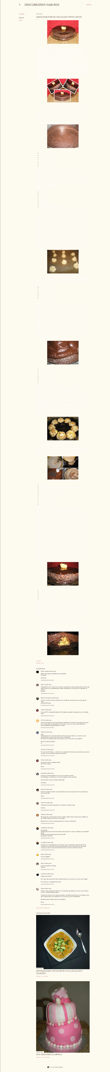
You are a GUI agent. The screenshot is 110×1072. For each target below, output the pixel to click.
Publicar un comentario (43, 908)
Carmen (43, 802)
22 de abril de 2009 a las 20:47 (47, 810)
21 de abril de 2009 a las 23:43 (47, 798)
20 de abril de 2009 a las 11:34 (47, 745)
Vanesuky (43, 773)
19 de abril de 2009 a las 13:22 (47, 680)
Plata (42, 888)
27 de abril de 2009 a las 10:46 (47, 849)
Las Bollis (43, 827)
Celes (42, 709)
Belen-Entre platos (46, 698)
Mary (42, 854)
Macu (42, 684)
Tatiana (43, 814)
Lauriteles (43, 874)
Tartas (20, 20)
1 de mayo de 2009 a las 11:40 (47, 884)
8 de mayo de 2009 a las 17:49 (47, 904)
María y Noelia (45, 671)
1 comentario (45, 976)
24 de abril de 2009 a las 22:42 (47, 823)
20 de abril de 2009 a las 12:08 (47, 755)
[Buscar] (88, 5)
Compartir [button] (21, 14)
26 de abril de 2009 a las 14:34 (47, 838)
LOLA (42, 720)
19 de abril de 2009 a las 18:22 (47, 715)
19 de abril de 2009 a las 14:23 (47, 693)
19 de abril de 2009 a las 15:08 (47, 705)
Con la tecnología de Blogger (55, 1067)
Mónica (43, 789)
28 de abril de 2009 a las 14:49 (47, 869)
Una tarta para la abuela (49, 1054)
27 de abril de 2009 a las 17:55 (47, 859)
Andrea (43, 732)
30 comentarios (45, 1057)
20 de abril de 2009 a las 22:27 (47, 768)
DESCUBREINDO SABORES (42, 5)
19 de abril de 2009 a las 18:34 (47, 727)
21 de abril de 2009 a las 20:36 (47, 785)
